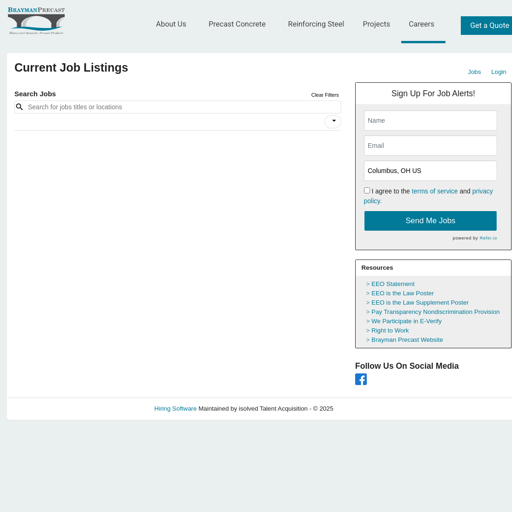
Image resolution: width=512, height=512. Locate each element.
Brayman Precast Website (407, 339)
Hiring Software (176, 408)
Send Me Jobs (430, 220)
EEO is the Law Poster (402, 293)
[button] (332, 121)
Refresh (361, 408)
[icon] (334, 121)
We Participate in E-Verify (406, 321)
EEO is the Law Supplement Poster (420, 302)
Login (498, 71)
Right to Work (390, 330)
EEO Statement (393, 283)
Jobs (474, 71)
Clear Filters (325, 95)
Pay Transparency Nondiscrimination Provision (435, 311)
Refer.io (488, 238)
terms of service (435, 191)
